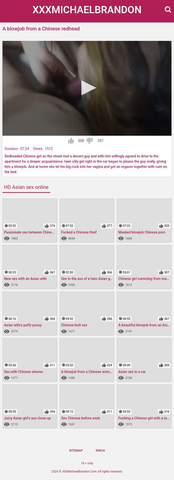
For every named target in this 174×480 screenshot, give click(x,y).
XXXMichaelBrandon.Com (79, 471)
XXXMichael (87, 10)
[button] (87, 88)
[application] (87, 88)
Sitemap (76, 450)
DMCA (100, 450)
